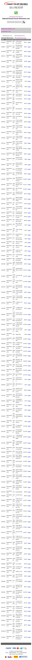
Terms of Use (14, 654)
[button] (16, 12)
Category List (6, 31)
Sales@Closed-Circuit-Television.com (16, 18)
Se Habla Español (18, 651)
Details (29, 42)
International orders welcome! (16, 16)
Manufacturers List (8, 28)
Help (10, 654)
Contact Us (12, 651)
